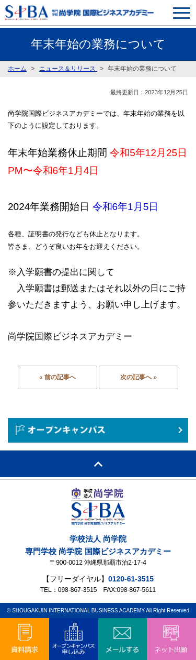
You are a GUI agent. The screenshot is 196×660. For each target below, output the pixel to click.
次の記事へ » (138, 376)
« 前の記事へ (57, 376)
